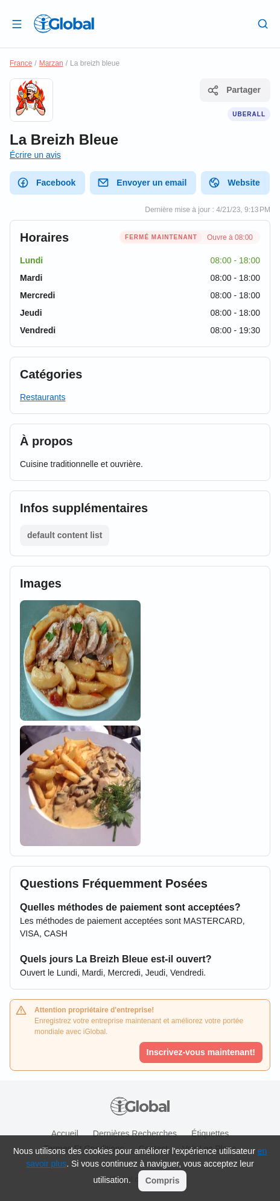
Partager (234, 90)
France (21, 63)
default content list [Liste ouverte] (64, 535)
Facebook (46, 183)
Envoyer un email (141, 183)
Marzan (51, 63)
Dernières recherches (135, 1133)
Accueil (64, 1133)
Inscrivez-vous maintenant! (201, 1052)
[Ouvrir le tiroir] (17, 23)
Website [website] (233, 183)
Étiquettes (210, 1133)
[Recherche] (263, 23)
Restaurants (42, 397)
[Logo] (64, 23)
